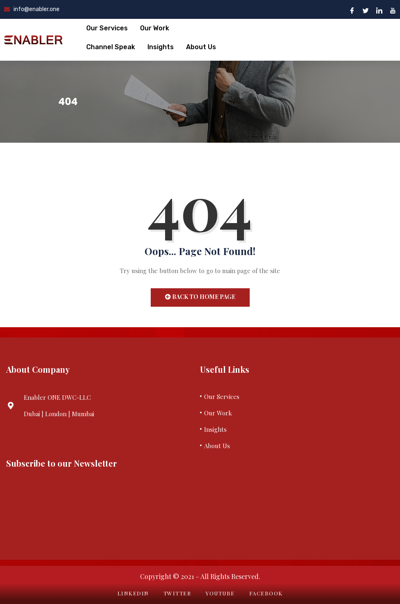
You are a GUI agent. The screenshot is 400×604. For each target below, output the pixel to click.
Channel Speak (110, 47)
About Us (201, 47)
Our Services (107, 28)
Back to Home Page (200, 297)
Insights (160, 47)
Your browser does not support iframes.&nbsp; (100, 509)
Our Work (154, 28)
